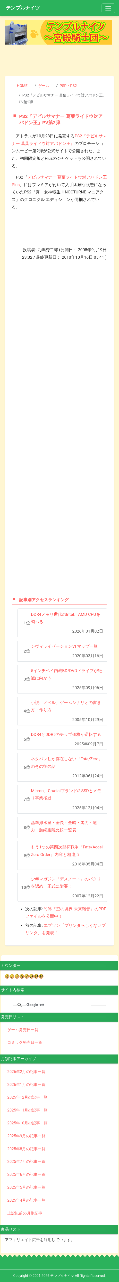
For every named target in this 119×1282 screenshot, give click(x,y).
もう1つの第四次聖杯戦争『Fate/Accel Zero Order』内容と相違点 (67, 851)
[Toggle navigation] (108, 8)
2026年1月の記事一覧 (26, 1084)
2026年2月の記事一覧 (26, 1071)
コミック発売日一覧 (24, 1042)
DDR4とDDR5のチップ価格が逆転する (66, 734)
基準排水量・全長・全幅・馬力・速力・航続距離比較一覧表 (64, 826)
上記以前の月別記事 (24, 1213)
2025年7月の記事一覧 (26, 1161)
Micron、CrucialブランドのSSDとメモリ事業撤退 (66, 794)
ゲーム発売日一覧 (22, 1029)
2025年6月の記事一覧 (26, 1174)
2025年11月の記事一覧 (27, 1110)
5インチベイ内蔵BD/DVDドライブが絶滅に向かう (66, 674)
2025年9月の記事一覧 (26, 1136)
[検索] (58, 1005)
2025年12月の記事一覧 (27, 1097)
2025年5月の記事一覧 (26, 1187)
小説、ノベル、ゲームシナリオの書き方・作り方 (66, 706)
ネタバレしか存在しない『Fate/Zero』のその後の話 (66, 762)
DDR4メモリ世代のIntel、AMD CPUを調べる (65, 618)
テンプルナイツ (23, 8)
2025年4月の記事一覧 (26, 1200)
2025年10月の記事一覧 (27, 1123)
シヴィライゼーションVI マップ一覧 (64, 646)
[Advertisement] (59, 58)
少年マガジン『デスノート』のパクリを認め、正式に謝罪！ (66, 882)
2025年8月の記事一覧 (26, 1149)
